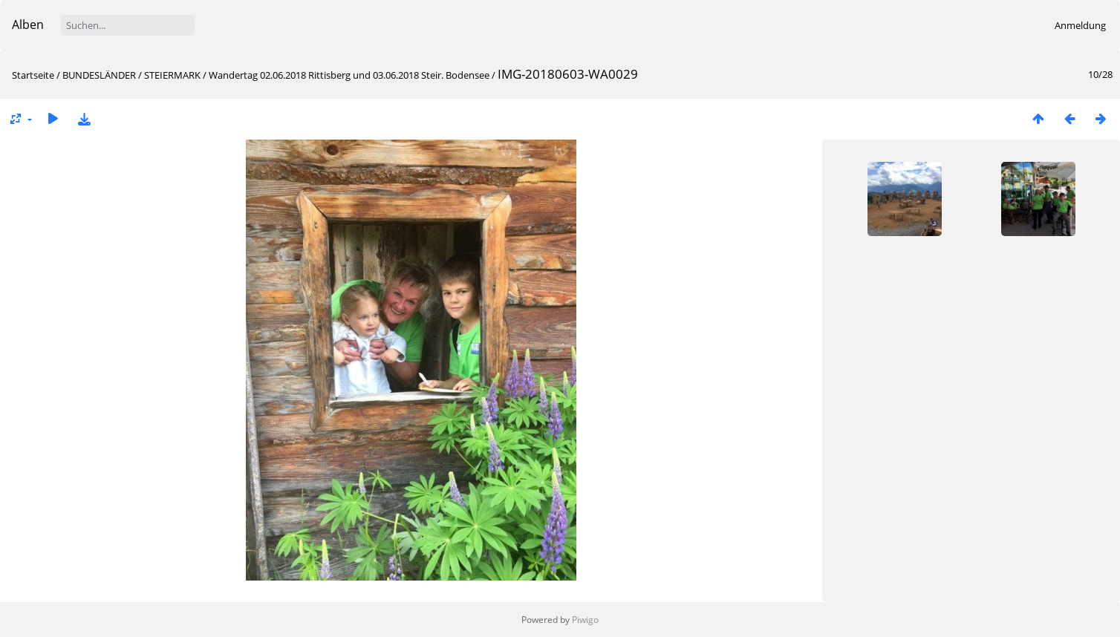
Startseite (33, 75)
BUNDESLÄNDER (99, 75)
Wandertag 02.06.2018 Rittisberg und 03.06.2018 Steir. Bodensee (349, 75)
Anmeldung (1080, 25)
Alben (28, 24)
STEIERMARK (172, 75)
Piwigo (585, 619)
